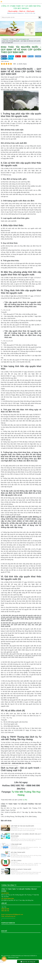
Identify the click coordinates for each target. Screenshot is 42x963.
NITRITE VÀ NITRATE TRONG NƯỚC (21, 869)
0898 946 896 (5, 909)
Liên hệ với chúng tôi (28, 962)
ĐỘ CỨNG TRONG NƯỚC (18, 852)
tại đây (25, 800)
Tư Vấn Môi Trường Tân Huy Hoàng (11, 926)
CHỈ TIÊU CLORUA (16, 860)
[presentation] (2, 29)
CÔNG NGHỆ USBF (16, 844)
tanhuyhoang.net (10, 916)
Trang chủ (5, 39)
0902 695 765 (5, 910)
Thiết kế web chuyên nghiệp (26, 957)
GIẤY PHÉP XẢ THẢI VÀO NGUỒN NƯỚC (22, 826)
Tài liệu (12, 39)
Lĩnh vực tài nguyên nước (22, 39)
